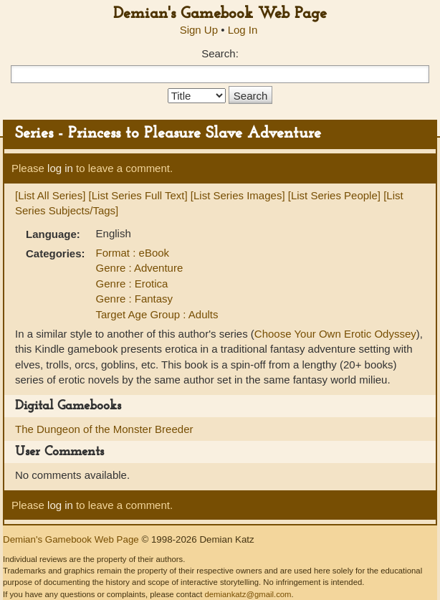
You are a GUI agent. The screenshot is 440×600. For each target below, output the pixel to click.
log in (60, 168)
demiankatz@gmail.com (247, 594)
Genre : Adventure (139, 268)
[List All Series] (50, 195)
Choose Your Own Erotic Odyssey (335, 334)
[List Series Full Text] (138, 195)
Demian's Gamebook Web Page (220, 14)
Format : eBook (133, 253)
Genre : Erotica (132, 283)
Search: (220, 53)
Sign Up (199, 30)
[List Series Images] (238, 195)
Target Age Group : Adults (157, 314)
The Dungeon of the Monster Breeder (104, 429)
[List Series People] (334, 195)
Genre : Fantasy (134, 298)
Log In (243, 30)
